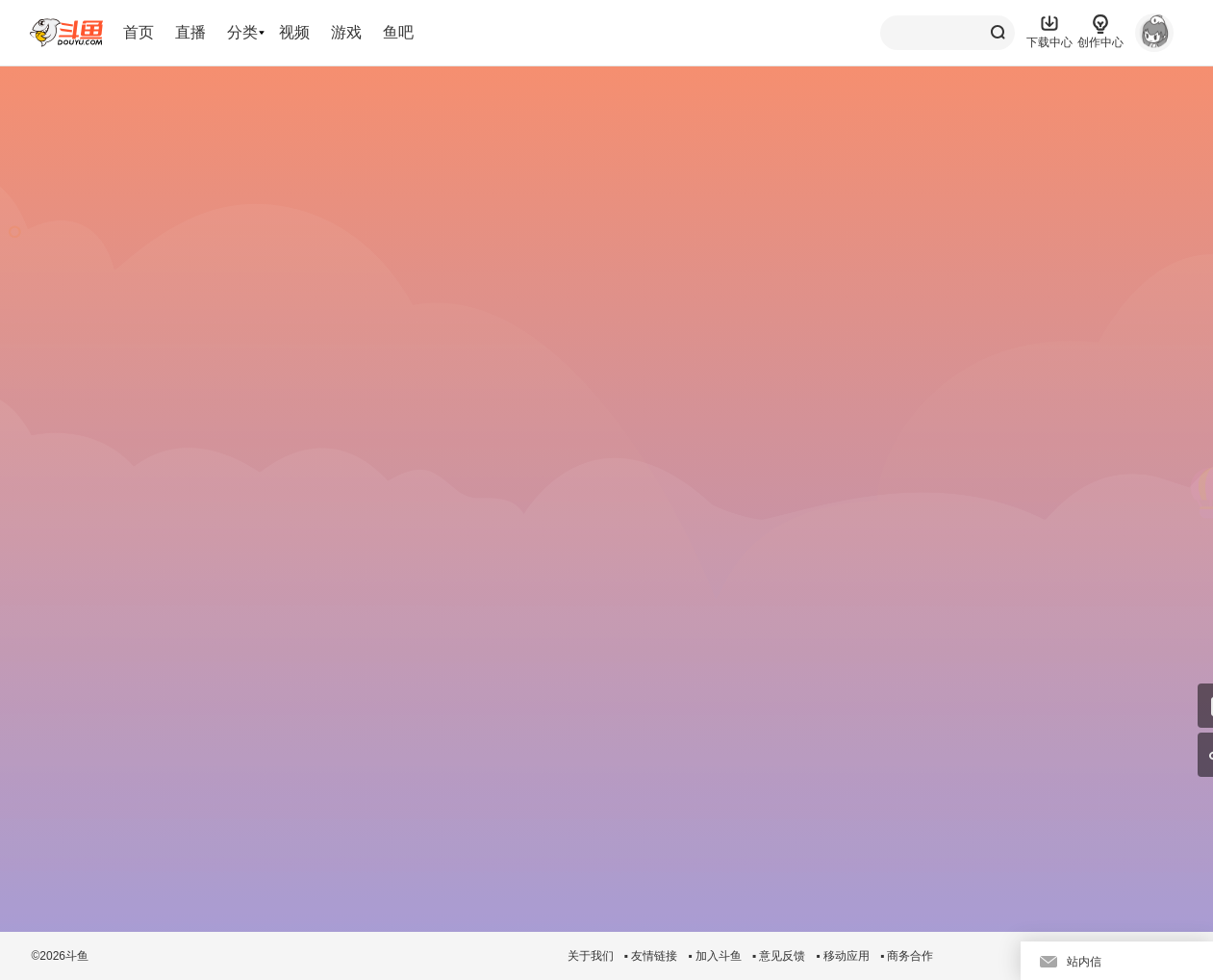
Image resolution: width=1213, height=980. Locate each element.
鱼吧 (398, 32)
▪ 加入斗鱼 (715, 956)
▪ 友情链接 (651, 956)
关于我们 (591, 956)
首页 (138, 32)
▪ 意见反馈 (779, 956)
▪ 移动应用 (843, 956)
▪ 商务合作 (907, 956)
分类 (242, 32)
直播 (190, 32)
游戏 (346, 32)
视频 (294, 32)
